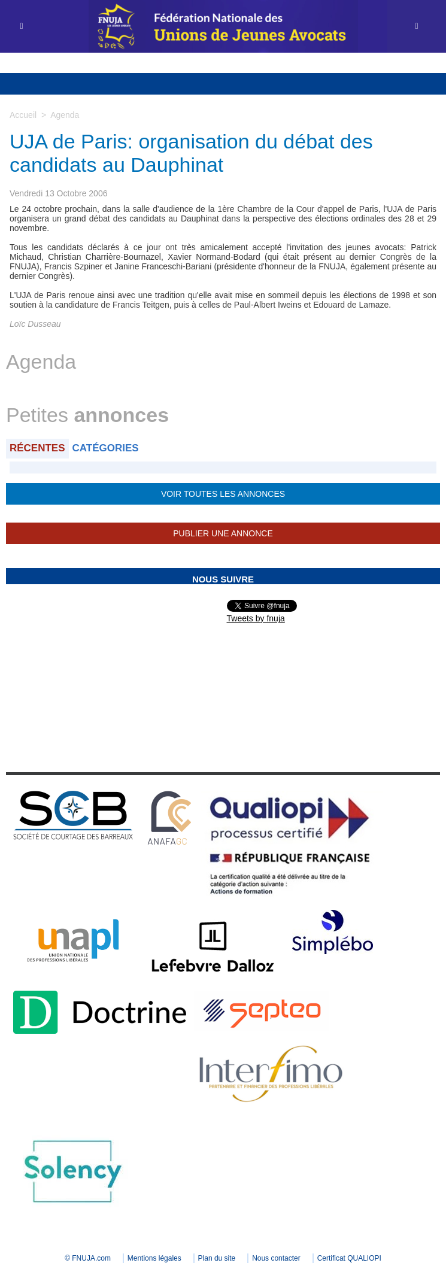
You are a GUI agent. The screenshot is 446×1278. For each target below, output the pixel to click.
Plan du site (217, 1258)
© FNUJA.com (88, 1258)
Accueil (23, 115)
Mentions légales (154, 1258)
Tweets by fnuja (256, 618)
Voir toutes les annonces (223, 494)
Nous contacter (276, 1258)
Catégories (105, 448)
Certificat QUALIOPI (349, 1258)
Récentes (37, 448)
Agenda (64, 115)
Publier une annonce (222, 533)
